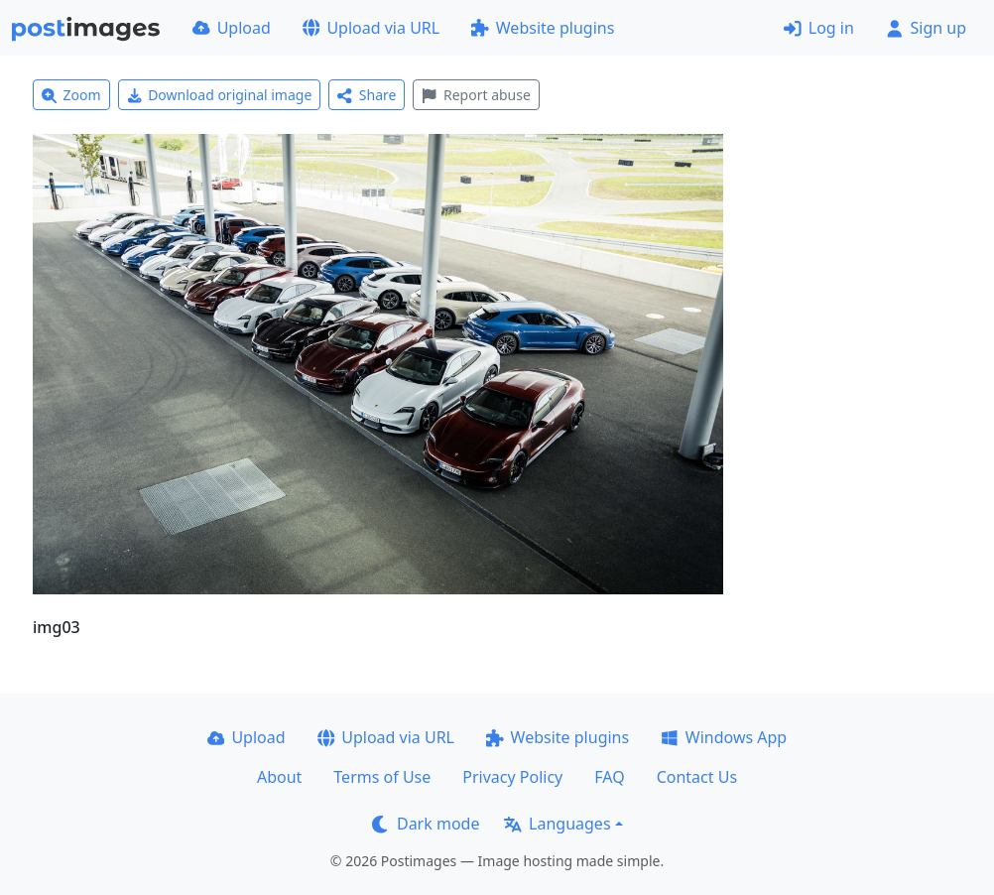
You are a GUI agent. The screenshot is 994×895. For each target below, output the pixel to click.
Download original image (219, 94)
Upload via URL (371, 28)
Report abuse (476, 94)
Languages (557, 823)
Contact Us (697, 777)
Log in (819, 28)
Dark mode (425, 823)
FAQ (609, 777)
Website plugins (542, 28)
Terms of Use (382, 777)
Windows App (724, 737)
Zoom (71, 94)
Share (366, 94)
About (279, 777)
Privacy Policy (512, 777)
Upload (231, 28)
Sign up (926, 28)
